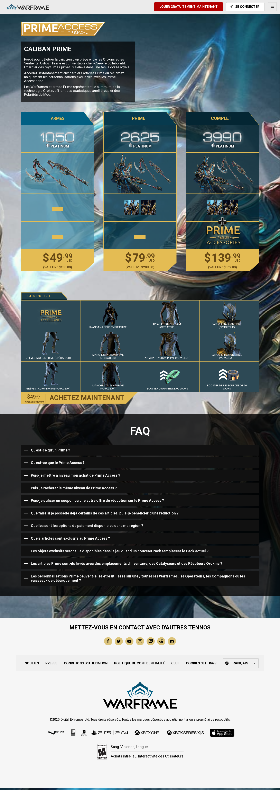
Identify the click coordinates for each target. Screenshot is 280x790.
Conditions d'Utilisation (86, 663)
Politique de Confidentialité (139, 663)
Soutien (32, 663)
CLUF (175, 663)
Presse (51, 663)
